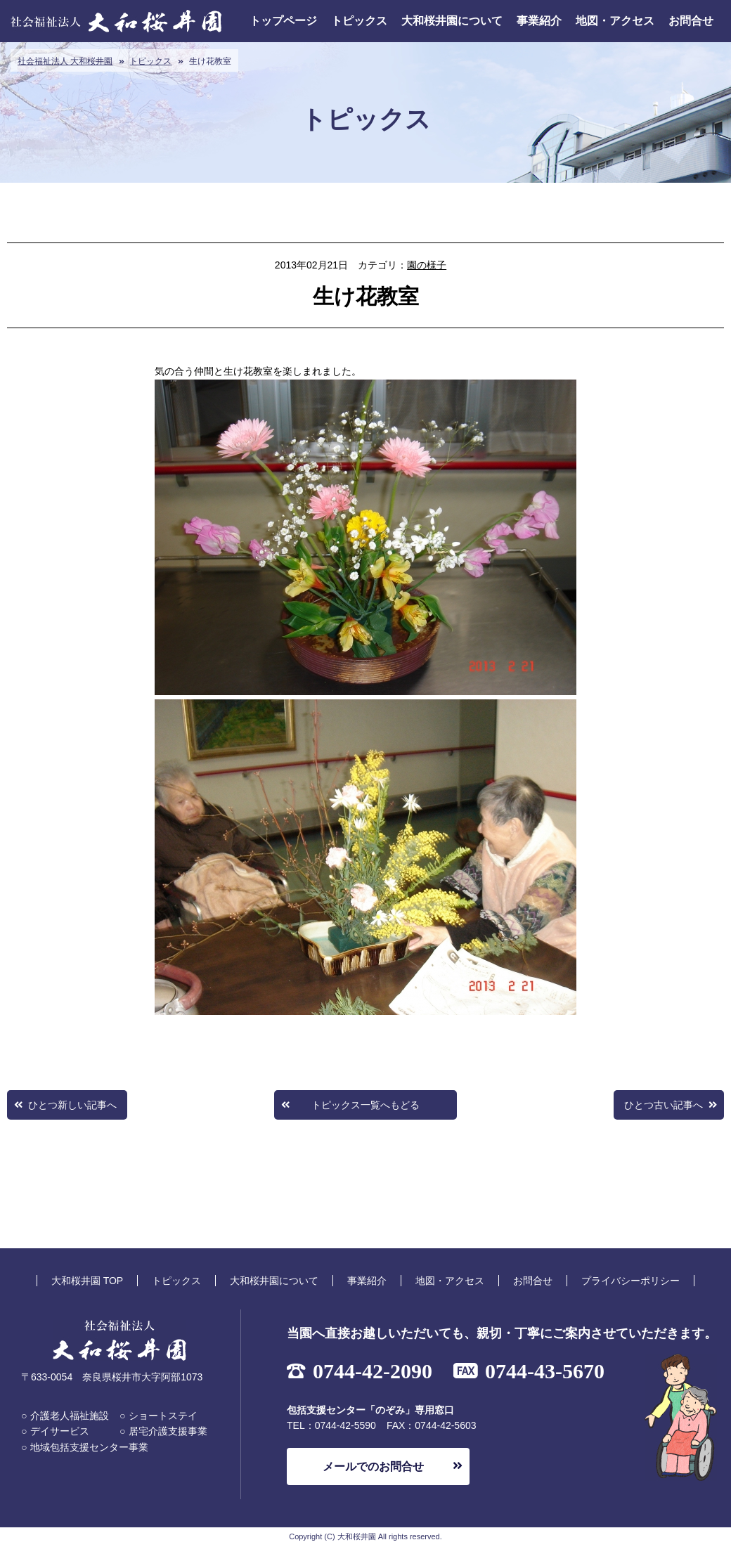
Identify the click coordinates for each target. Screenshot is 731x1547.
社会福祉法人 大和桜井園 (65, 61)
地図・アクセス (615, 21)
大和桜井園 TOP (87, 1280)
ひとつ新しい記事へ (72, 1105)
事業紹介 (539, 21)
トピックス (359, 21)
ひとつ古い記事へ (663, 1105)
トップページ (283, 21)
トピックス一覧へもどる (365, 1105)
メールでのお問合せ (373, 1466)
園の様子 (426, 265)
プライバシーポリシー (630, 1280)
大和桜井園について (452, 21)
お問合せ (690, 21)
